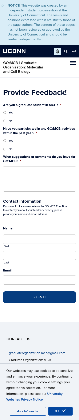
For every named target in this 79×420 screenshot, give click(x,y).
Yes (11, 112)
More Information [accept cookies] (27, 411)
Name (7, 228)
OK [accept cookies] (60, 411)
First (6, 246)
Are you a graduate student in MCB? (32, 105)
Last (6, 262)
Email (7, 270)
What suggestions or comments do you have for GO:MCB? (39, 159)
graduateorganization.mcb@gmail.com (37, 353)
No (10, 121)
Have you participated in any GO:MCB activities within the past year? (39, 131)
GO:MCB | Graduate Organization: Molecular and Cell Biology (23, 67)
